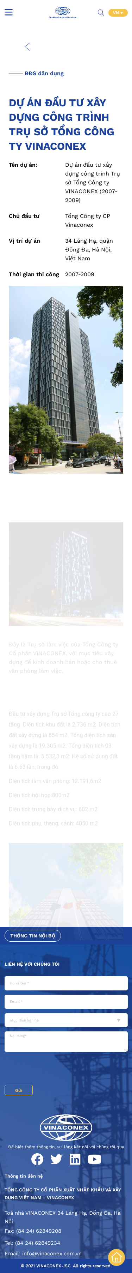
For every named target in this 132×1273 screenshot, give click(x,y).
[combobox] (66, 1020)
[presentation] (58, 1069)
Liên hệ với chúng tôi (32, 964)
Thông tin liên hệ (24, 1176)
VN (116, 12)
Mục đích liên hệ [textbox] (24, 1020)
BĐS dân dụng (44, 73)
